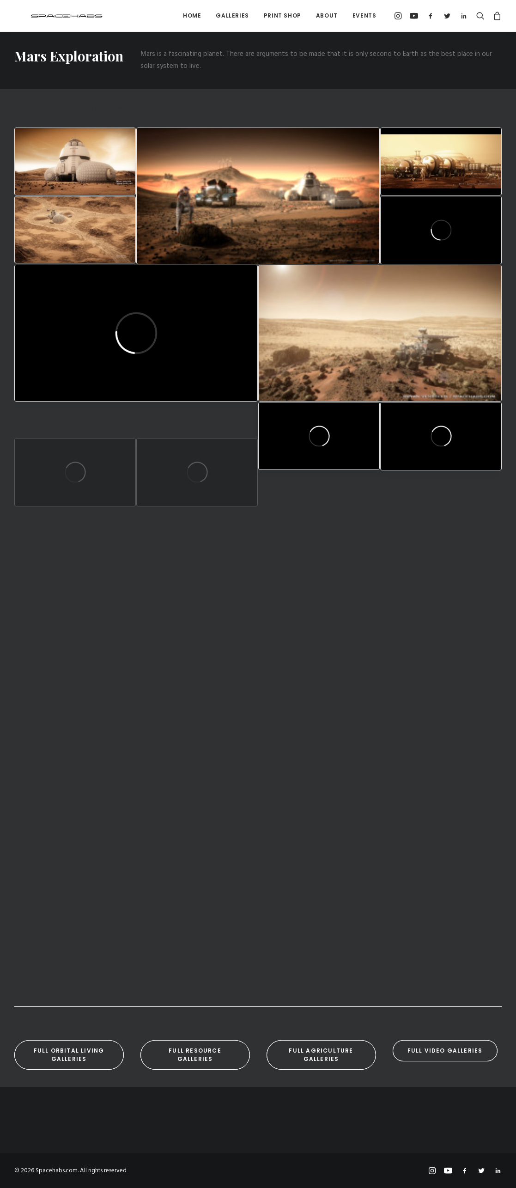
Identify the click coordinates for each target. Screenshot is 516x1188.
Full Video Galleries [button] (445, 1050)
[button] (399, 15)
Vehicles (85, 108)
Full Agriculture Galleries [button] (322, 1055)
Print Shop (282, 15)
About (327, 15)
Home (192, 15)
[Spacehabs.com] (51, 15)
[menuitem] (191, 15)
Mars (54, 108)
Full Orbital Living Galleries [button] (70, 1055)
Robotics (184, 108)
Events (364, 15)
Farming (120, 108)
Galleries (232, 15)
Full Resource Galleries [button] (196, 1055)
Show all (25, 108)
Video (152, 108)
